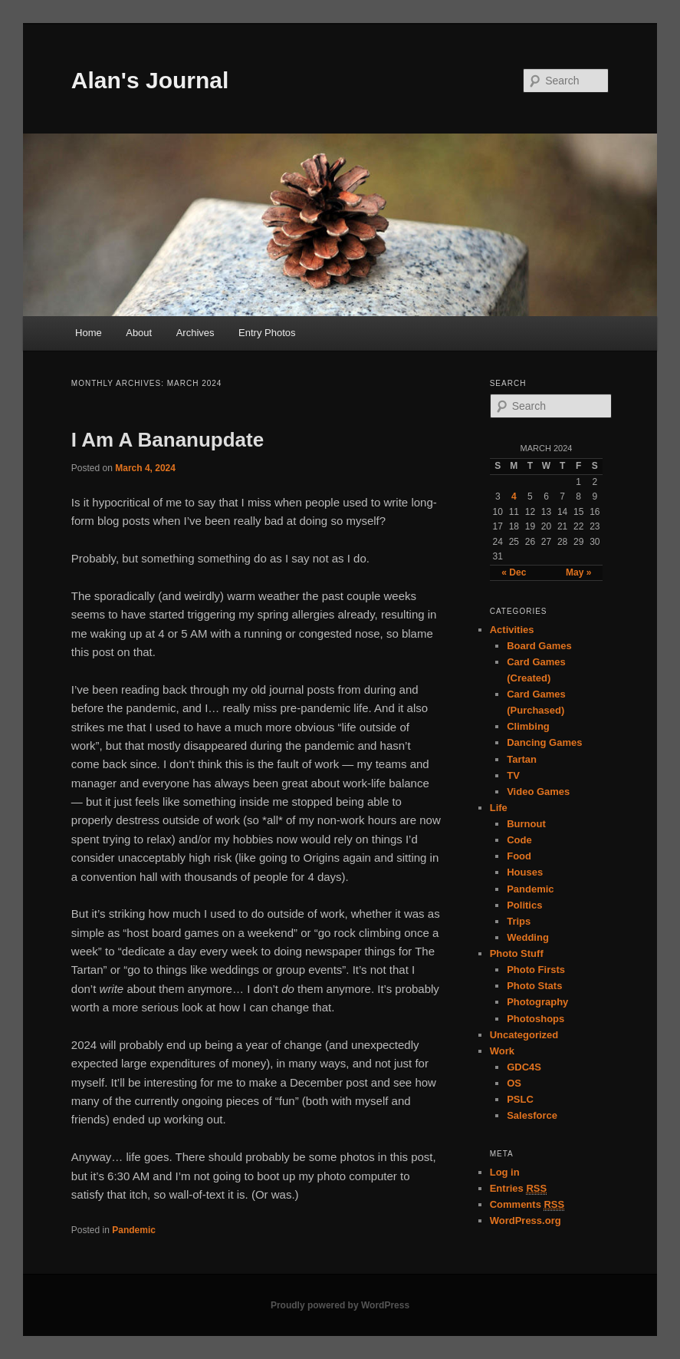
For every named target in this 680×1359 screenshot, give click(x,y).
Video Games (538, 791)
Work (502, 1051)
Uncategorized (524, 1035)
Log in (505, 1172)
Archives (195, 332)
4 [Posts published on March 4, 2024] (514, 496)
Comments (527, 1205)
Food (519, 856)
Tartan (522, 759)
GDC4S (524, 1067)
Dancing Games (544, 742)
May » (578, 572)
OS (514, 1083)
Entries (518, 1189)
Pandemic (134, 1230)
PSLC (520, 1099)
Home (88, 332)
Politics (524, 905)
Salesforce (532, 1115)
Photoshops (535, 1018)
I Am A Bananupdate (167, 439)
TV (513, 775)
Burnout (526, 824)
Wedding (528, 937)
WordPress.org (525, 1220)
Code (519, 840)
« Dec (513, 572)
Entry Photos (266, 332)
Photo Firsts (536, 969)
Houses (525, 872)
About (139, 332)
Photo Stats (534, 985)
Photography (537, 1002)
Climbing (528, 726)
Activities (512, 629)
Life (499, 807)
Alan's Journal (150, 80)
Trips (519, 921)
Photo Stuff (517, 953)
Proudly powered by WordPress (340, 1305)
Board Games (539, 645)
